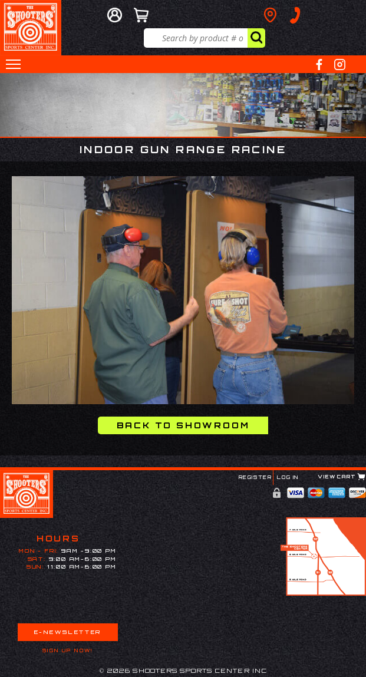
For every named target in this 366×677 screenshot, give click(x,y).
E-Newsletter (67, 632)
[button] (13, 64)
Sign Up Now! (67, 650)
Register (255, 477)
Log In (288, 477)
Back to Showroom (183, 425)
